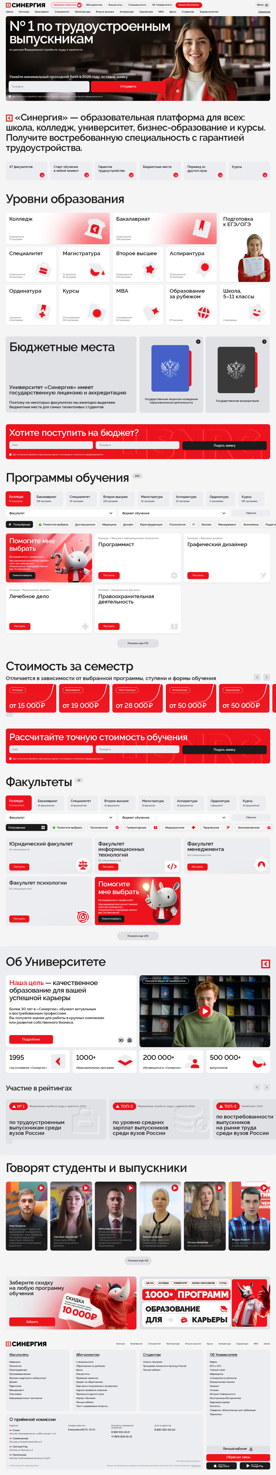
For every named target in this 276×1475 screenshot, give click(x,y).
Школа (267, 1344)
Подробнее (196, 1466)
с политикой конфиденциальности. (87, 96)
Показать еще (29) (137, 936)
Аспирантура (224, 1344)
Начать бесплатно (189, 5)
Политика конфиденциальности (188, 1461)
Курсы (210, 1344)
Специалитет (154, 1344)
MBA (256, 1344)
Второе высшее (193, 1344)
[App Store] (221, 1465)
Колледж (120, 1344)
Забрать (32, 1322)
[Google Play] (255, 1465)
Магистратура (173, 1344)
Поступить (19, 867)
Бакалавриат (136, 1344)
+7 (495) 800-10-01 (121, 1437)
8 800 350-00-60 (164, 1430)
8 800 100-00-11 (120, 1432)
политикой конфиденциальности (88, 454)
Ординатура (242, 1344)
